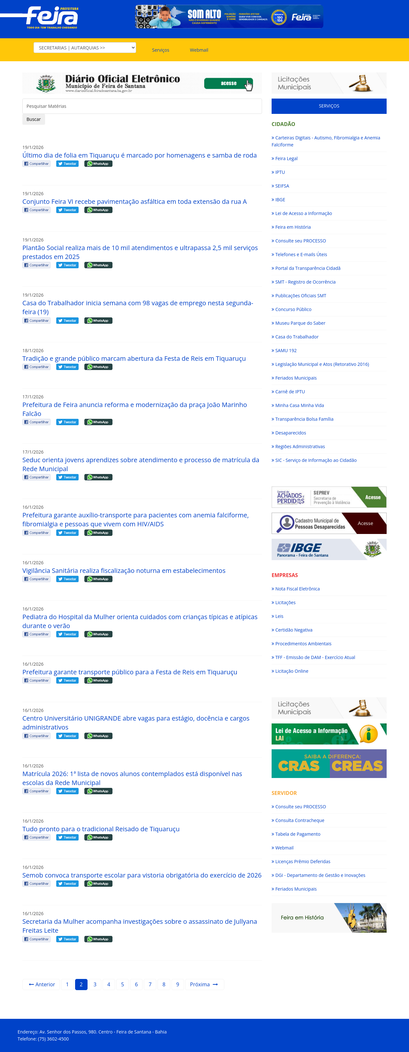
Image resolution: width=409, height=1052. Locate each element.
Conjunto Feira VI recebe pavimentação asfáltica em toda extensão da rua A (134, 201)
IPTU (278, 172)
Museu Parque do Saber (298, 323)
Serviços (160, 50)
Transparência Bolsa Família (303, 419)
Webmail (199, 50)
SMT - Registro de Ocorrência (304, 282)
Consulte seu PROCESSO (299, 241)
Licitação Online (290, 671)
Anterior (42, 984)
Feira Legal (284, 158)
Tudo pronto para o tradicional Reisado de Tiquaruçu (101, 829)
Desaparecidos (289, 433)
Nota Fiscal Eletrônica (296, 589)
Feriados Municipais (294, 378)
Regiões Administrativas (298, 446)
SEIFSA (280, 186)
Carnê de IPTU (288, 392)
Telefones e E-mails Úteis (299, 254)
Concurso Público (292, 309)
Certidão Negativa (292, 630)
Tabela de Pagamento (296, 834)
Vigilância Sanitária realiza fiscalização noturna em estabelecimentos (124, 570)
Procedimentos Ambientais (301, 644)
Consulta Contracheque (298, 820)
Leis (277, 616)
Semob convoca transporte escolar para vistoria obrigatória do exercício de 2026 (142, 875)
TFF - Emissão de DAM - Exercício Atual (313, 657)
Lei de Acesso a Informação (302, 213)
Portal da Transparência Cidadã (306, 268)
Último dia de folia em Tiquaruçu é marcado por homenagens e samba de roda (139, 155)
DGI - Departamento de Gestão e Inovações (318, 875)
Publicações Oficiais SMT (299, 296)
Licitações (284, 602)
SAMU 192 (284, 350)
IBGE (278, 199)
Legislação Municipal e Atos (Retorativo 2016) (320, 364)
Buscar (34, 119)
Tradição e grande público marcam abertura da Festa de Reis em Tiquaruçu (134, 358)
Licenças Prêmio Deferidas (301, 861)
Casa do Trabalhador (295, 337)
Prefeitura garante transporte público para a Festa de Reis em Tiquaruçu (129, 672)
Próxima (204, 984)
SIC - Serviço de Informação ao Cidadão (314, 460)
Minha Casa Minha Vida (298, 405)
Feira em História (291, 227)
